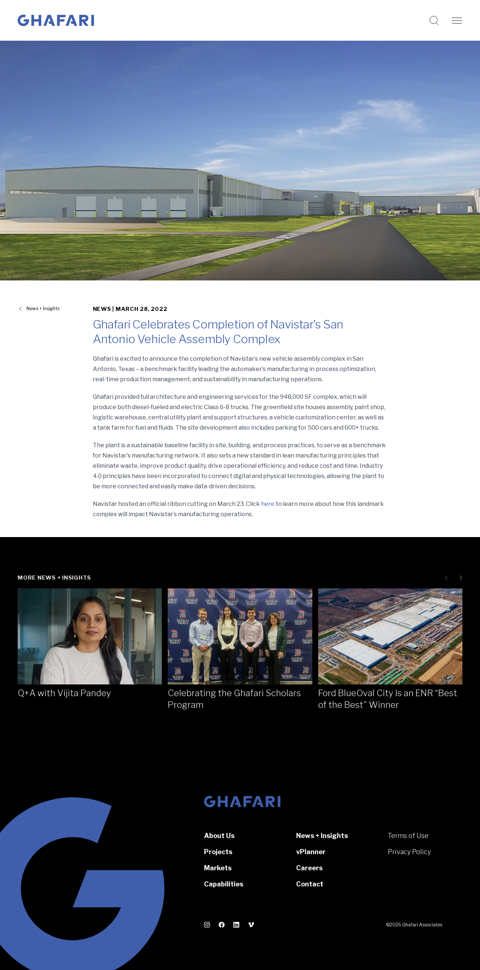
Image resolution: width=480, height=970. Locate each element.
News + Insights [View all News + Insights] (42, 308)
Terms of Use (408, 835)
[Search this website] (434, 20)
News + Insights (322, 835)
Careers (309, 868)
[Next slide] (459, 577)
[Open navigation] (456, 20)
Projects (218, 852)
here (267, 503)
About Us (219, 835)
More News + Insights (54, 577)
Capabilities (223, 884)
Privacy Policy (409, 852)
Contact (309, 884)
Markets (218, 868)
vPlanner (311, 852)
